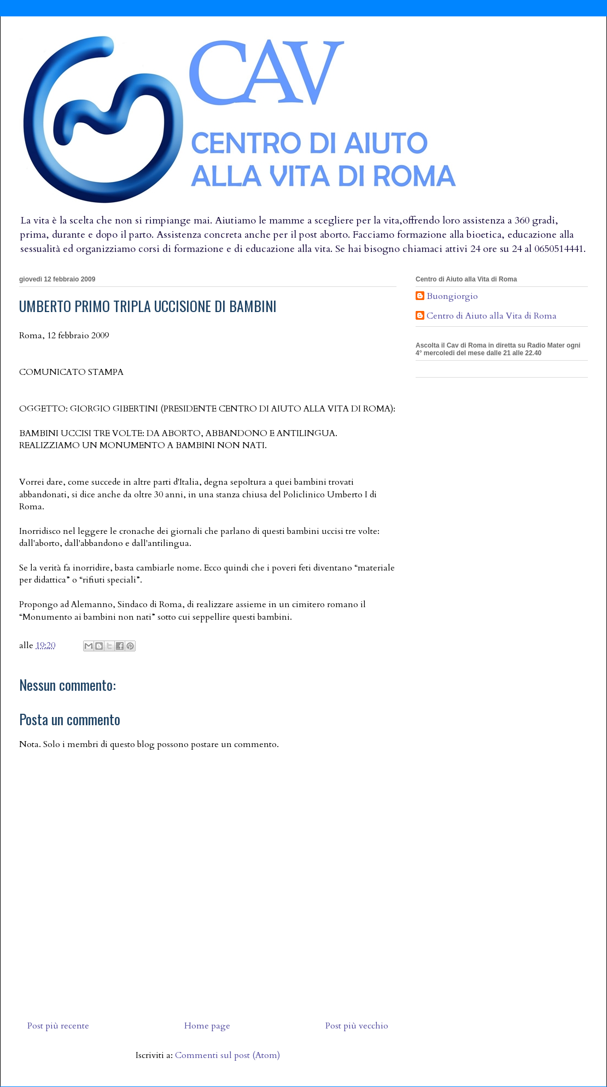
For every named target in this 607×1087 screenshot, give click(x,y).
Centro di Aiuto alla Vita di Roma (492, 316)
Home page (207, 1026)
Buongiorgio (452, 296)
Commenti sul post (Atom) (227, 1055)
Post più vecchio (356, 1026)
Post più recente (58, 1026)
